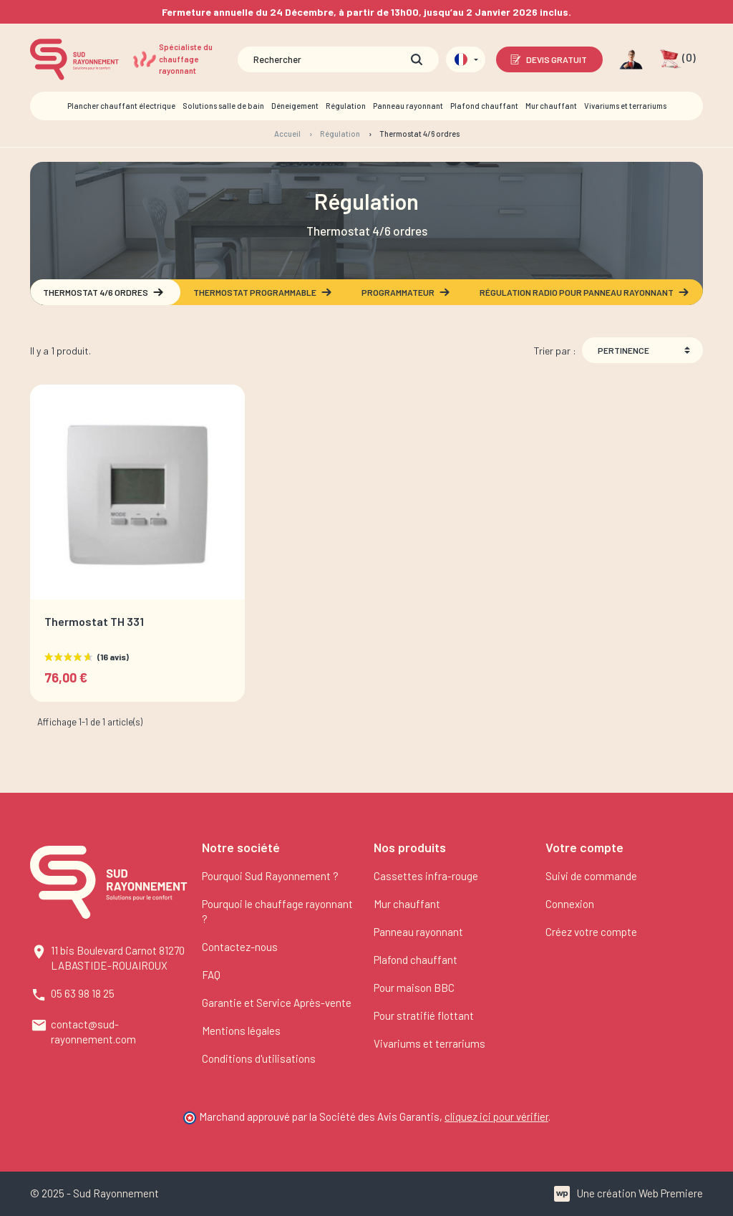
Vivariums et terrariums (429, 1043)
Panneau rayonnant (418, 931)
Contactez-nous (240, 946)
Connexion (569, 903)
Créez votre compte (591, 931)
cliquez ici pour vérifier (496, 1116)
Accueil (287, 133)
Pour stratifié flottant (424, 1015)
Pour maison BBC (414, 987)
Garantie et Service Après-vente (276, 1002)
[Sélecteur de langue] (465, 59)
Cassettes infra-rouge (426, 875)
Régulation (340, 133)
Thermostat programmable (263, 292)
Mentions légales (241, 1030)
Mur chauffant (407, 903)
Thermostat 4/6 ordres (104, 292)
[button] (677, 59)
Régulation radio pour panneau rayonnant (585, 292)
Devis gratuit (548, 59)
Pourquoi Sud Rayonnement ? (270, 875)
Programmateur (406, 292)
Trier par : (555, 350)
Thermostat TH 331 (94, 621)
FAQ (211, 974)
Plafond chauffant (415, 959)
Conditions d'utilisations (259, 1058)
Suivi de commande (591, 875)
